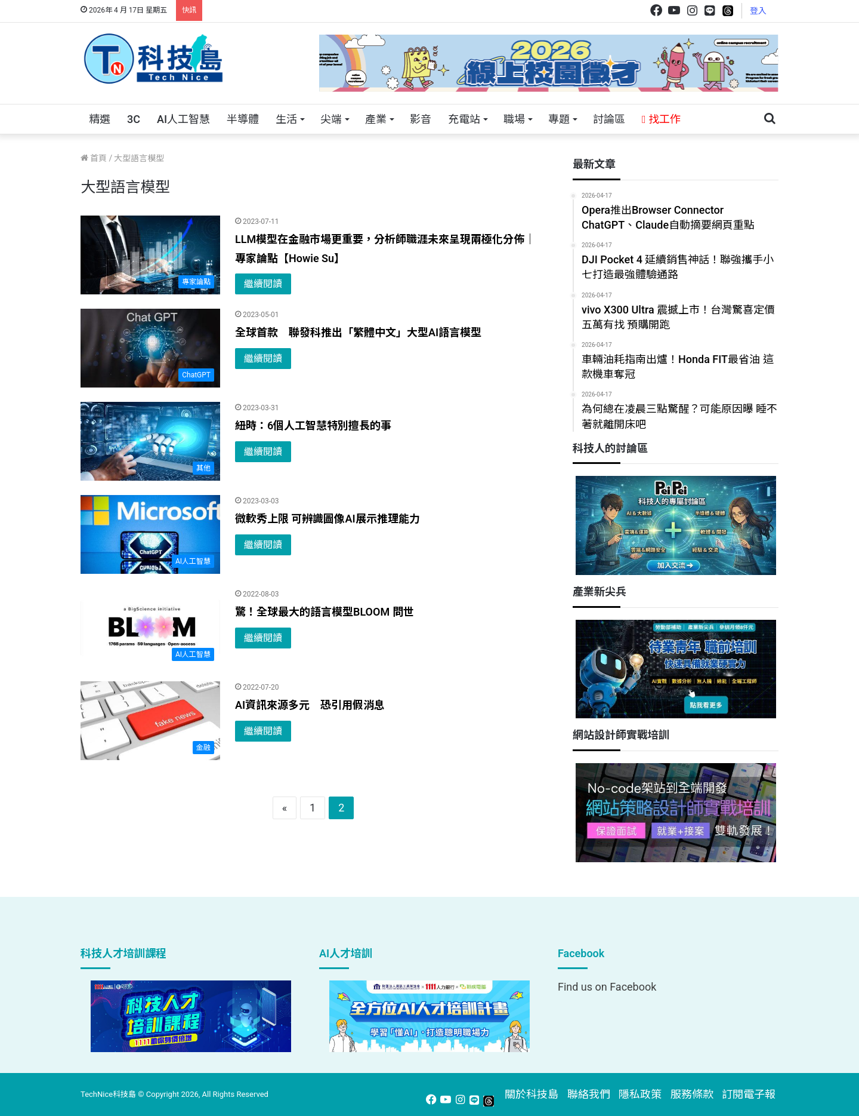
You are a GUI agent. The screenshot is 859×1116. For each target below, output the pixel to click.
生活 (286, 119)
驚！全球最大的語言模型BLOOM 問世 (324, 611)
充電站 (464, 119)
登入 (758, 11)
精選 (99, 119)
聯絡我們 (588, 1094)
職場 (514, 119)
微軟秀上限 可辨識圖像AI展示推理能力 (327, 518)
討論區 (609, 119)
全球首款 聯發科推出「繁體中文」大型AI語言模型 (358, 332)
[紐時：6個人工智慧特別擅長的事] (150, 441)
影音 (420, 119)
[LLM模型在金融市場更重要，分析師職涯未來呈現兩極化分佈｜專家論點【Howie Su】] (150, 255)
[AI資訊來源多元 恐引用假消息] (150, 720)
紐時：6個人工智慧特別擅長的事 (313, 425)
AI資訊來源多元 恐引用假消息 (310, 705)
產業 (376, 119)
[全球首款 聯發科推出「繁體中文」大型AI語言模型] (150, 348)
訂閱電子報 (748, 1094)
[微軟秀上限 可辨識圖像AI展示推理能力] (150, 534)
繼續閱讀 (263, 284)
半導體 (243, 119)
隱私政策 (640, 1094)
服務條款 (691, 1094)
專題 (559, 119)
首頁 (94, 158)
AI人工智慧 (183, 119)
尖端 (331, 119)
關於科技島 (531, 1094)
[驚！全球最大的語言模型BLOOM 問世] (150, 627)
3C (133, 119)
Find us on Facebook (607, 986)
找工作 (661, 119)
